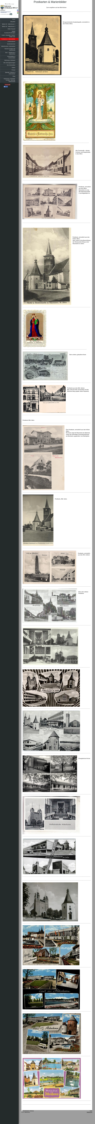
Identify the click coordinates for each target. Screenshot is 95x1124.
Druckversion (25, 1110)
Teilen (5, 86)
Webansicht (89, 1112)
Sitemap (32, 1110)
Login (91, 1110)
